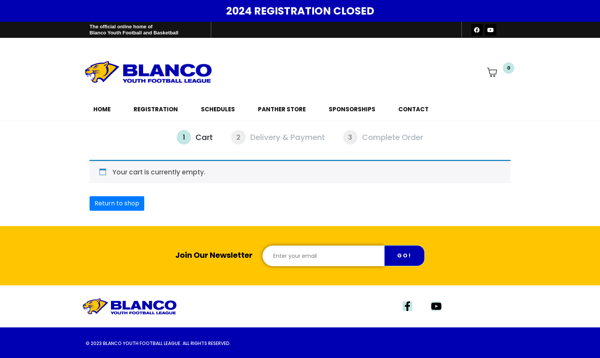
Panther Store (282, 109)
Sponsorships (352, 109)
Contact (413, 109)
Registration (156, 109)
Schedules (218, 109)
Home (102, 109)
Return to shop (117, 203)
